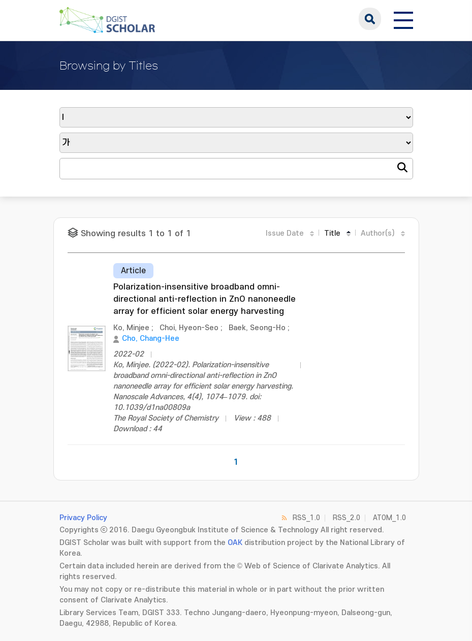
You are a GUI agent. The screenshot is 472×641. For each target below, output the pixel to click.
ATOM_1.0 (389, 518)
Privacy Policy (83, 518)
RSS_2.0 (346, 518)
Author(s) (378, 233)
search (370, 19)
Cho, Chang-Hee (150, 338)
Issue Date (285, 233)
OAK (235, 542)
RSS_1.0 (306, 518)
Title (332, 233)
